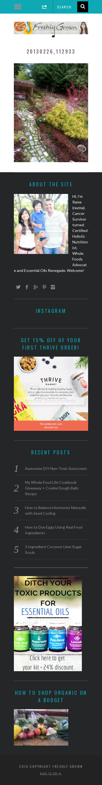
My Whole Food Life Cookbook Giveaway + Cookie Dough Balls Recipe (52, 488)
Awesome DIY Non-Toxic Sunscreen (56, 468)
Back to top (50, 773)
